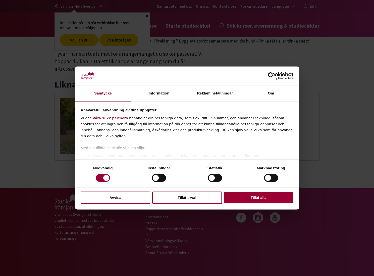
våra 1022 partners (110, 118)
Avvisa (115, 197)
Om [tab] (271, 93)
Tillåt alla (259, 197)
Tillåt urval (187, 197)
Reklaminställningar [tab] (215, 93)
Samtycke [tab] (103, 93)
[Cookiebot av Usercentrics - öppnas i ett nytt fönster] (271, 76)
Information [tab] (159, 93)
